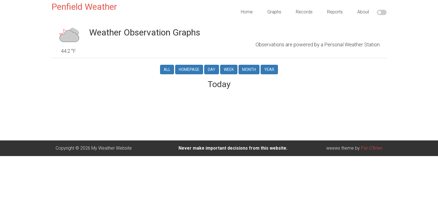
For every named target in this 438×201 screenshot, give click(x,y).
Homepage (189, 65)
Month (249, 65)
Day (211, 65)
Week (229, 65)
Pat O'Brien (371, 143)
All (167, 65)
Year (269, 65)
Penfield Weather (84, 6)
